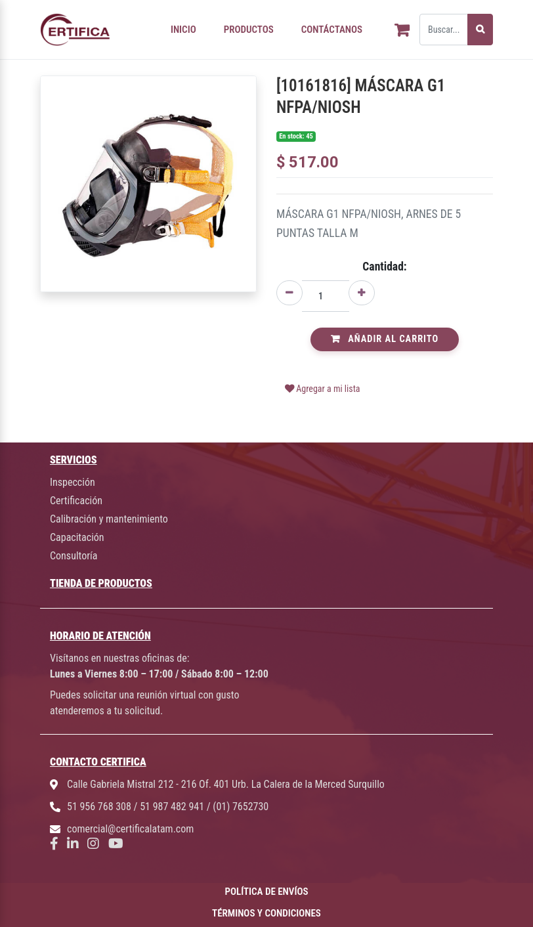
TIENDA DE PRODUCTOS (101, 583)
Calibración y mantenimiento (109, 519)
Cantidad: (384, 266)
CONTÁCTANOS (331, 29)
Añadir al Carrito (384, 339)
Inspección (72, 482)
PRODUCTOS (249, 29)
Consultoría (73, 556)
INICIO (183, 29)
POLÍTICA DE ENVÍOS (267, 891)
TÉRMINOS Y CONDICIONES (266, 913)
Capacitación (77, 537)
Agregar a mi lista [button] (322, 388)
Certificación (76, 500)
